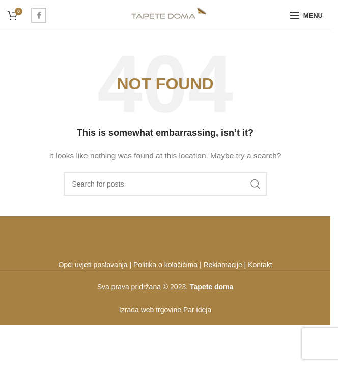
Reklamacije (222, 265)
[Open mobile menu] (306, 15)
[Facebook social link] (38, 15)
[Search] (165, 184)
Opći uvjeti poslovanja (92, 265)
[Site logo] (165, 15)
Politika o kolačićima (165, 265)
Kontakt (260, 265)
